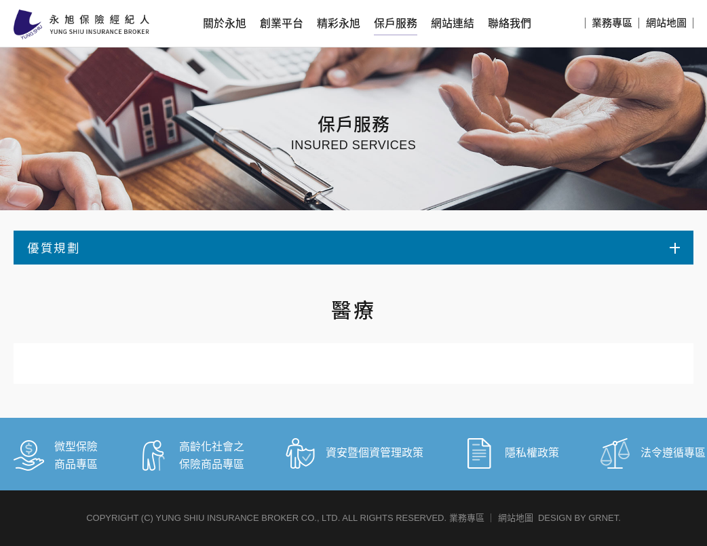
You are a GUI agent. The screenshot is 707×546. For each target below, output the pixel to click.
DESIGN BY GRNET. (579, 518)
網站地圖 (666, 22)
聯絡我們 (509, 23)
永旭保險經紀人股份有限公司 (81, 24)
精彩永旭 (338, 23)
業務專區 (612, 22)
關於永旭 (224, 23)
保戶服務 (395, 23)
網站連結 (452, 23)
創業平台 (281, 23)
